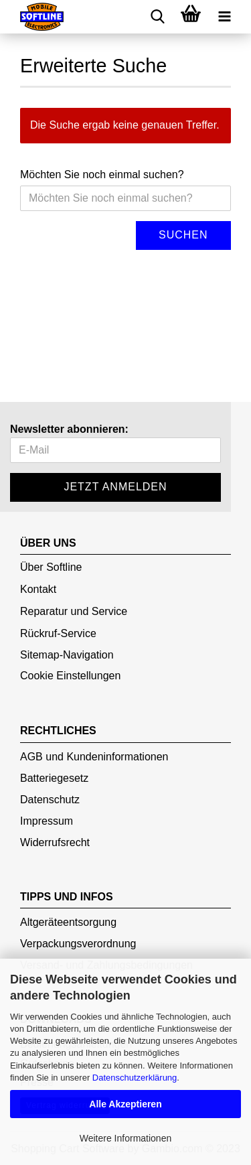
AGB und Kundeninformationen (94, 756)
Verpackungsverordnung (78, 943)
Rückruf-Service (58, 633)
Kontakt (38, 589)
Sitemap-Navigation (67, 655)
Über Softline (51, 567)
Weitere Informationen (125, 1138)
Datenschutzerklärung (134, 1078)
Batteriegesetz (54, 778)
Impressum (46, 821)
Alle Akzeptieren (125, 1104)
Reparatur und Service (73, 611)
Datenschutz (50, 799)
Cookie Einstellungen (70, 675)
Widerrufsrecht (55, 842)
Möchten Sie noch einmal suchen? (102, 174)
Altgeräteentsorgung (68, 922)
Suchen (183, 235)
